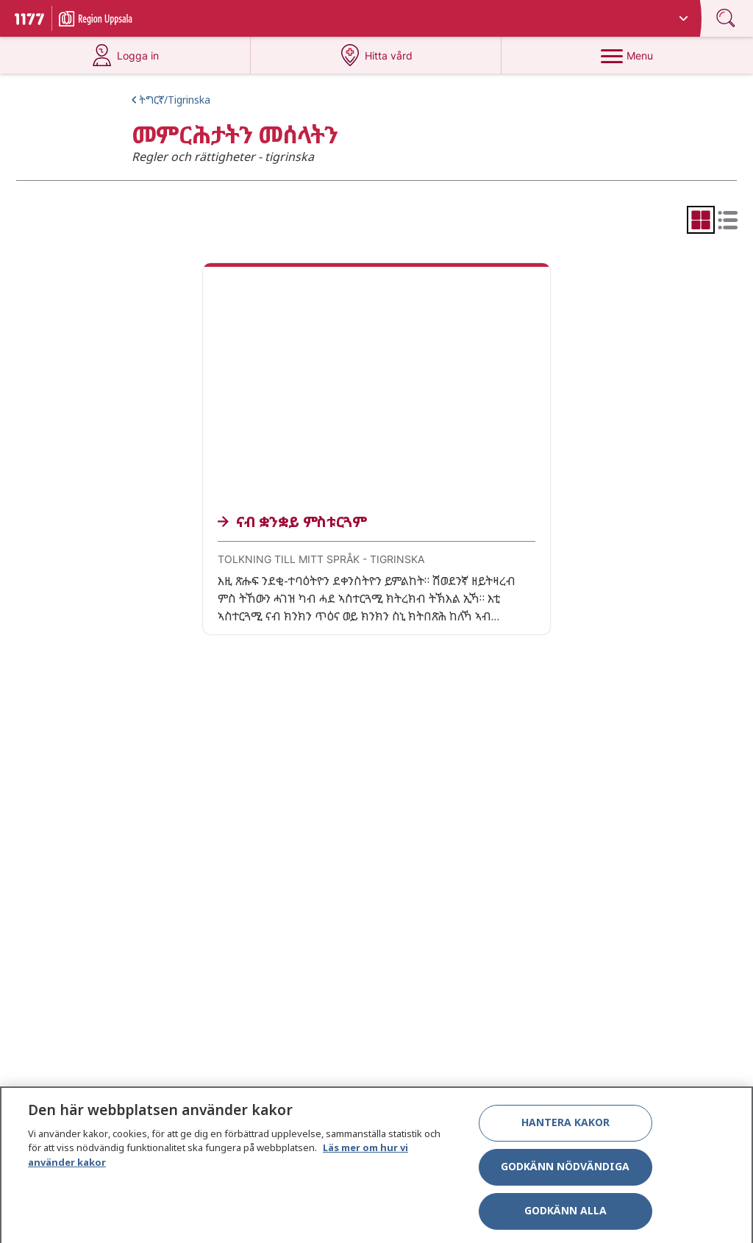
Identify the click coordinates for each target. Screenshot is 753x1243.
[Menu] (627, 55)
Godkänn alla (565, 1216)
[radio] (700, 219)
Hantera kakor (565, 1128)
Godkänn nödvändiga (565, 1172)
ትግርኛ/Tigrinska (174, 100)
